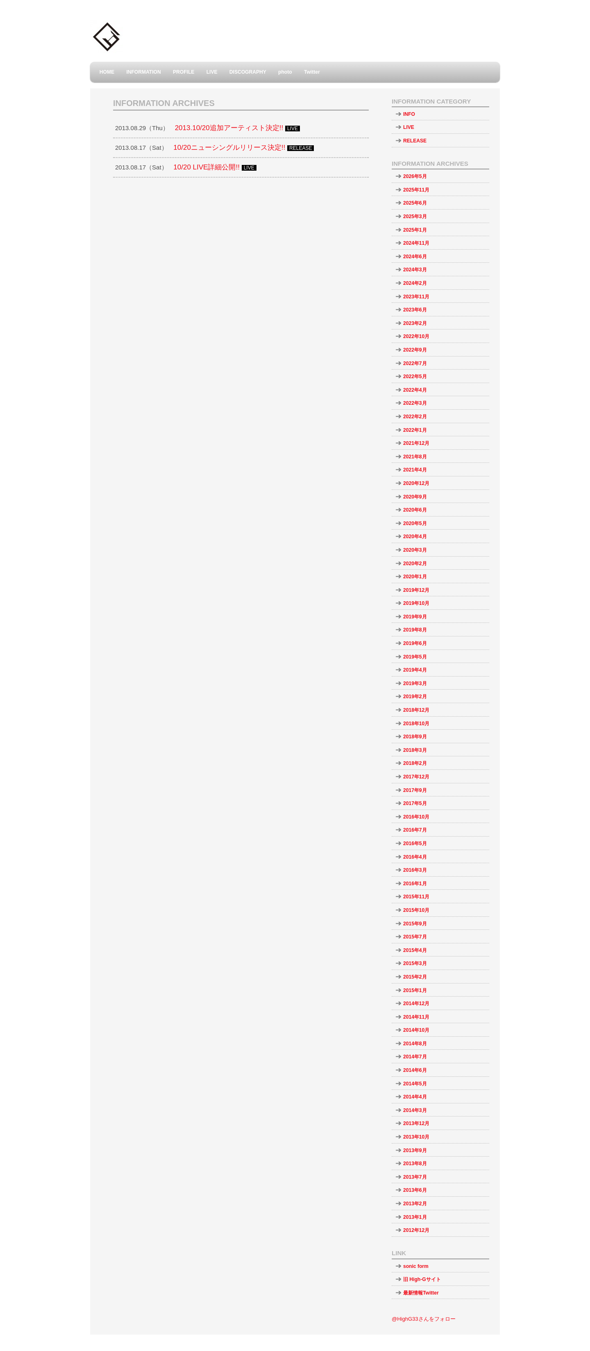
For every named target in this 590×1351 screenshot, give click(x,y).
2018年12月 (416, 710)
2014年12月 (416, 1003)
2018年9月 (415, 737)
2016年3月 (415, 870)
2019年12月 (416, 590)
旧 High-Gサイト (422, 1279)
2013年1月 (415, 1217)
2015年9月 (415, 924)
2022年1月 (415, 430)
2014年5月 (415, 1084)
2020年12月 (416, 483)
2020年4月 (415, 536)
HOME (107, 72)
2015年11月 (416, 897)
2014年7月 (415, 1057)
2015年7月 (415, 937)
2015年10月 (416, 910)
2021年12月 (416, 443)
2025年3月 (415, 216)
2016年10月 (416, 817)
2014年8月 (415, 1044)
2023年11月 (416, 297)
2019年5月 (415, 657)
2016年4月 (415, 857)
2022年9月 (415, 350)
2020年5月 (415, 523)
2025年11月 (416, 190)
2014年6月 (415, 1070)
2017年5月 (415, 803)
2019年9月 (415, 617)
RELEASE (415, 141)
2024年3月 (415, 270)
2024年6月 (415, 256)
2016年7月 (415, 830)
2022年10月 (416, 336)
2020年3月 (415, 550)
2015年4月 (415, 950)
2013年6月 (415, 1190)
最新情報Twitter (421, 1293)
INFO (409, 114)
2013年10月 (416, 1137)
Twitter (312, 72)
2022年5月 (415, 376)
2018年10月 (416, 723)
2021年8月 (415, 457)
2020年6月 (415, 510)
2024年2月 (415, 283)
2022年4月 (415, 390)
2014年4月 (415, 1097)
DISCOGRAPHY (247, 72)
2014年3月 (415, 1110)
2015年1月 (415, 990)
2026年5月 (415, 176)
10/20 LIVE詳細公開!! (206, 167)
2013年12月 (416, 1123)
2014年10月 (416, 1030)
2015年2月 (415, 977)
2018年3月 (415, 750)
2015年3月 (415, 963)
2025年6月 (415, 203)
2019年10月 (416, 603)
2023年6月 (415, 310)
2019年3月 (415, 683)
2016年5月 (415, 843)
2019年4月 (415, 670)
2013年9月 (415, 1150)
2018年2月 (415, 763)
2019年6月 (415, 643)
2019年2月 (415, 696)
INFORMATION (143, 72)
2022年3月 (415, 403)
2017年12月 (416, 777)
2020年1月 (415, 577)
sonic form (416, 1266)
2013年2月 (415, 1204)
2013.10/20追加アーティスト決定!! (229, 128)
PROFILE (183, 72)
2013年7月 (415, 1177)
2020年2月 (415, 563)
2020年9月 (415, 497)
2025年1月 (415, 230)
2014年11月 (416, 1017)
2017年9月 (415, 790)
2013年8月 (415, 1163)
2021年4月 (415, 470)
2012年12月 (416, 1230)
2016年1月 (415, 883)
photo (285, 72)
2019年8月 (415, 630)
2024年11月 (416, 243)
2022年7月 (415, 363)
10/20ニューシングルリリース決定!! (229, 147)
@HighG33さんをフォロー (424, 1319)
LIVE (212, 72)
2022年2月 (415, 417)
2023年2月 (415, 323)
